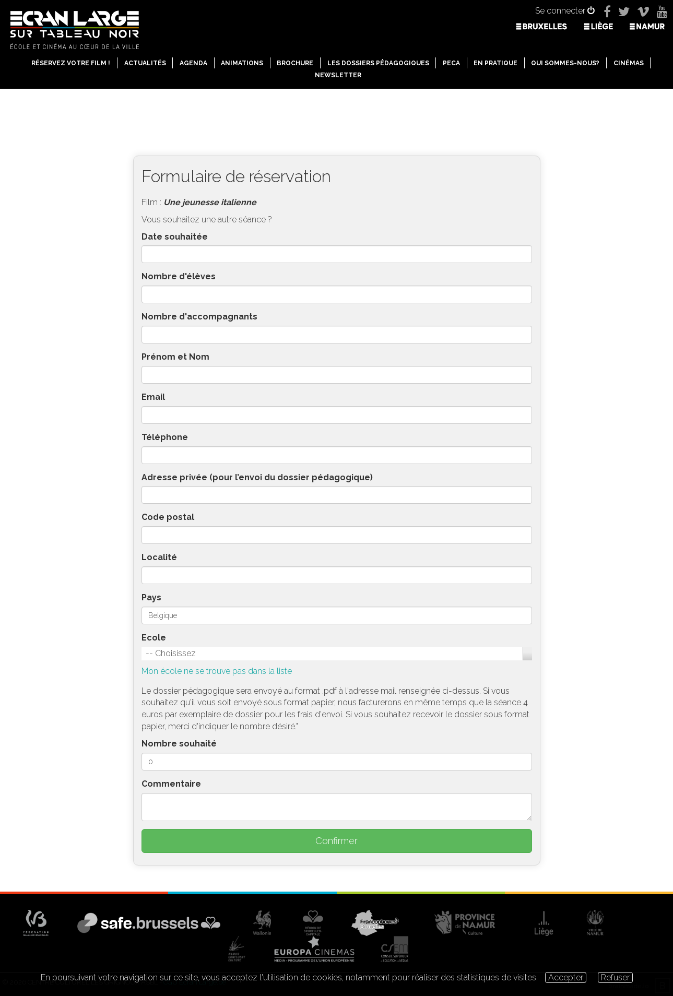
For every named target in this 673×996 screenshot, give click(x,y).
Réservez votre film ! (70, 63)
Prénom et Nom (175, 357)
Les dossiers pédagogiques (378, 63)
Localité (159, 557)
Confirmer (336, 840)
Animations (242, 63)
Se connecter (565, 11)
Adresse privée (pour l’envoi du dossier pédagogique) (257, 477)
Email (153, 397)
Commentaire (171, 784)
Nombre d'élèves (178, 276)
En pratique (495, 63)
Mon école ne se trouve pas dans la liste (216, 671)
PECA (451, 63)
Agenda (193, 63)
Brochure (295, 63)
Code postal (167, 517)
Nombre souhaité (179, 744)
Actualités (145, 63)
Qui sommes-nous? (565, 63)
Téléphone (164, 437)
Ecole (153, 638)
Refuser (615, 977)
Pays (151, 597)
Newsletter (338, 75)
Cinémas (628, 63)
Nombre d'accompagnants (199, 317)
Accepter (565, 977)
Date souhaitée (174, 237)
